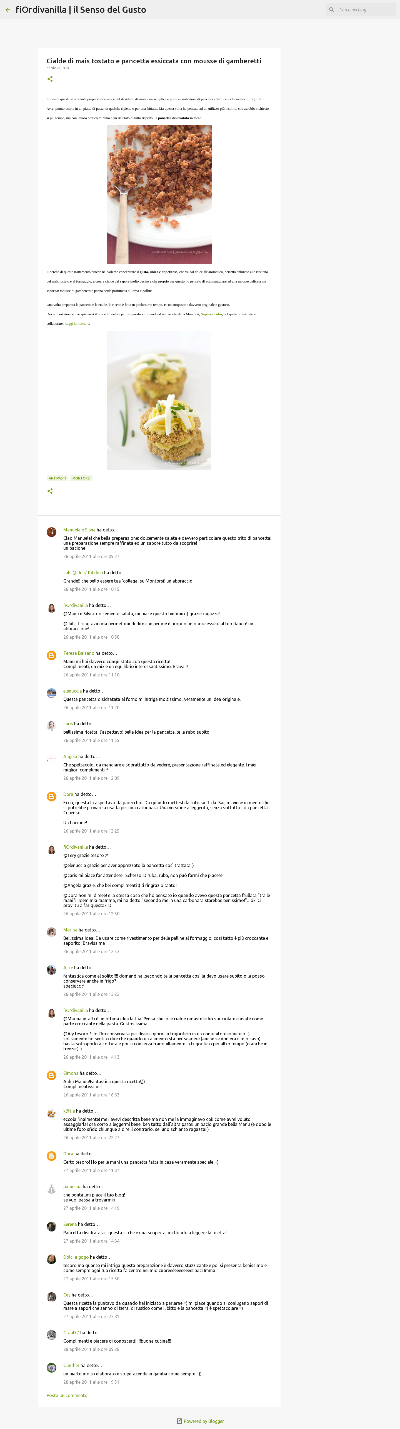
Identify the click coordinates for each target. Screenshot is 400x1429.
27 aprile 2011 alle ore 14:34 (91, 1240)
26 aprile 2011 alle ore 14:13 (91, 1057)
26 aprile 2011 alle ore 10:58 (91, 636)
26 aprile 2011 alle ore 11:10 (91, 674)
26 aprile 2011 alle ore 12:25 (91, 830)
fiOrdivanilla (75, 605)
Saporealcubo (211, 314)
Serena (70, 1224)
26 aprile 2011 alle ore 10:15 (91, 589)
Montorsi (81, 478)
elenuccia (72, 690)
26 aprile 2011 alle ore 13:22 (91, 994)
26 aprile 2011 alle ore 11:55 (91, 740)
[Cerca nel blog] (366, 9)
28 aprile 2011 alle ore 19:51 (91, 1382)
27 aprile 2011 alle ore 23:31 (91, 1316)
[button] (50, 79)
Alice (68, 967)
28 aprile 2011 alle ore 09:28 (91, 1349)
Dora (68, 794)
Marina (70, 929)
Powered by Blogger (200, 1421)
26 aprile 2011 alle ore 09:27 (91, 556)
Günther (71, 1365)
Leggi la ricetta (75, 323)
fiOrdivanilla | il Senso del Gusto (81, 9)
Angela (70, 756)
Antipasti (57, 478)
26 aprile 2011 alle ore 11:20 (91, 707)
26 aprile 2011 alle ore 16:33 (91, 1094)
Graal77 (71, 1332)
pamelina (72, 1186)
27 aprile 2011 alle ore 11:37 (91, 1170)
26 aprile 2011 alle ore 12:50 (91, 913)
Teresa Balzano (78, 653)
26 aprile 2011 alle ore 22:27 (91, 1137)
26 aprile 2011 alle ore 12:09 (91, 778)
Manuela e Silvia (79, 529)
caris (68, 723)
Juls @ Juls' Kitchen (83, 572)
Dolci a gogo (76, 1257)
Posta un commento (67, 1395)
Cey (67, 1294)
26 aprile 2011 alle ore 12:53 (91, 951)
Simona (71, 1073)
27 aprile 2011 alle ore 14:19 (91, 1208)
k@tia (69, 1110)
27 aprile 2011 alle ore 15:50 (91, 1278)
